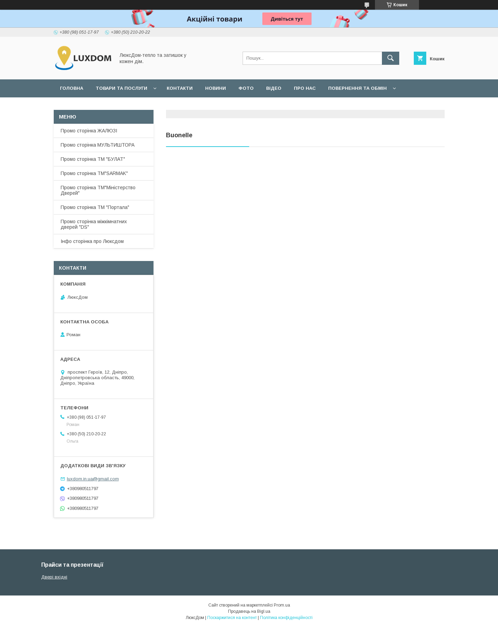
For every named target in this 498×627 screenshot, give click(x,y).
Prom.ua (282, 605)
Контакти (180, 88)
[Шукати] (390, 58)
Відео (273, 88)
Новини (215, 88)
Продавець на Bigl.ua (249, 611)
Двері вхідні (54, 577)
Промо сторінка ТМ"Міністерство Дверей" (98, 190)
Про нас (305, 88)
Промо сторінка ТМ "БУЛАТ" (93, 159)
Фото (246, 88)
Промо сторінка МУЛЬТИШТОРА (97, 145)
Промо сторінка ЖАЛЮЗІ (89, 130)
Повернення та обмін (357, 88)
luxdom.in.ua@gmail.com (93, 478)
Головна (71, 88)
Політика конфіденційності (286, 617)
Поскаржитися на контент (232, 617)
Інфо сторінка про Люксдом (92, 241)
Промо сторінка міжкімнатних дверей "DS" (94, 224)
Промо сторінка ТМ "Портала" (95, 207)
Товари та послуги (121, 88)
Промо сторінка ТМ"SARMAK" (94, 173)
